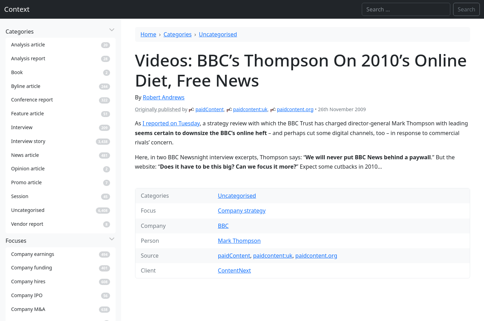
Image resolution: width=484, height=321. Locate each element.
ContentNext (234, 270)
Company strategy (242, 210)
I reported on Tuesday (171, 123)
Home (149, 34)
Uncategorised (218, 34)
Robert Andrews (163, 97)
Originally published (158, 109)
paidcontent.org (295, 109)
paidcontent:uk (250, 109)
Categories (178, 34)
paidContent (209, 109)
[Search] (406, 9)
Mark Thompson (239, 240)
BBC (223, 226)
